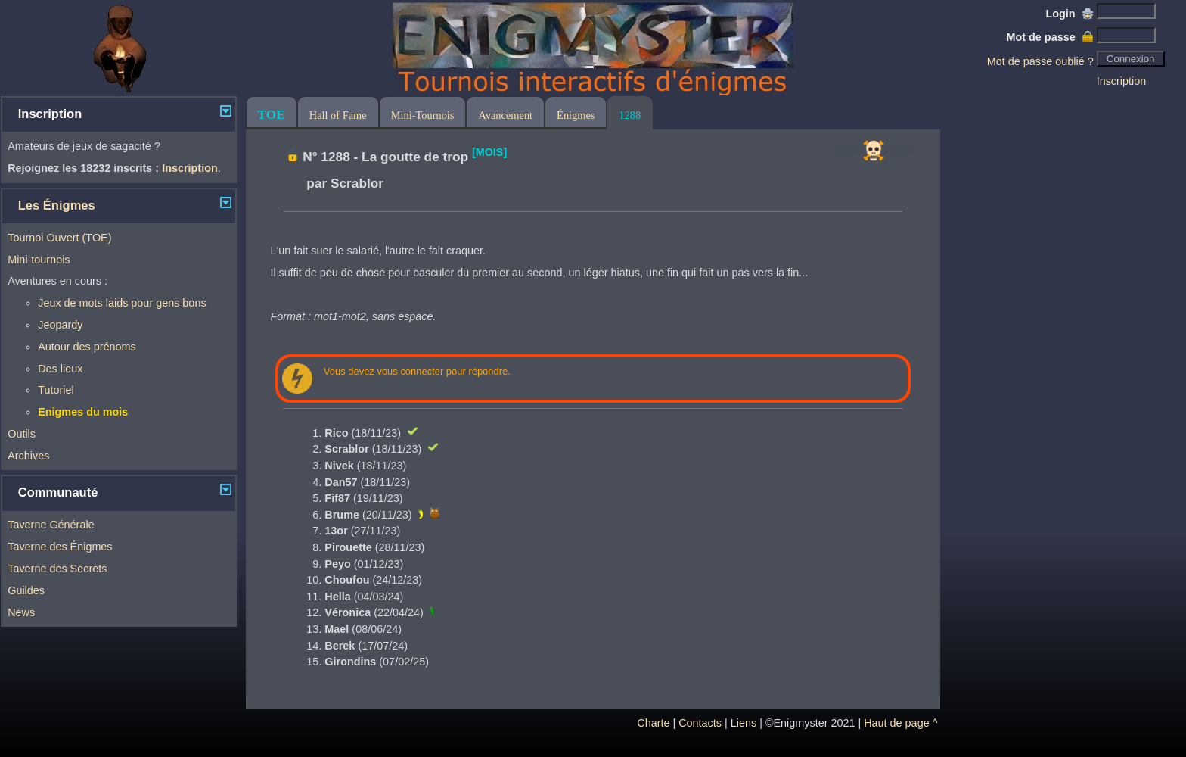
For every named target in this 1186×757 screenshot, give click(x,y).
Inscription (1122, 81)
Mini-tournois (39, 260)
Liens (743, 723)
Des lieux (60, 369)
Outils (22, 434)
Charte (653, 723)
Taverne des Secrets (57, 568)
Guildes (26, 590)
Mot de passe (1049, 37)
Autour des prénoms (87, 347)
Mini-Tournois (423, 115)
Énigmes (576, 115)
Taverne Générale (51, 525)
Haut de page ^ (900, 723)
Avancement (505, 115)
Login (1070, 14)
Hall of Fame (338, 115)
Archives (28, 456)
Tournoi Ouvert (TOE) (59, 238)
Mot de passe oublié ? (1040, 61)
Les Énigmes (56, 205)
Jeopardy (60, 325)
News (21, 612)
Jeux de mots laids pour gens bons (122, 303)
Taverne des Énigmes (60, 546)
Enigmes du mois (83, 412)
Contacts (700, 723)
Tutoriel (55, 390)
